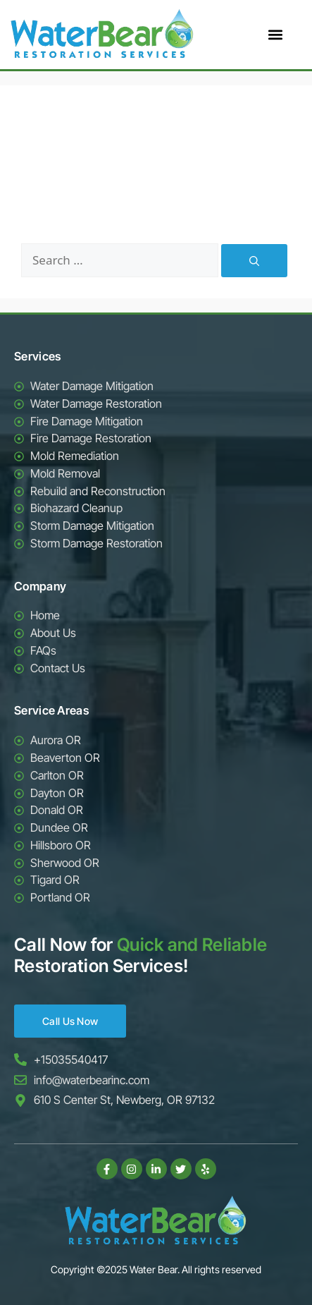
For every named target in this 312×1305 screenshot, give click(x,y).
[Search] (254, 260)
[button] (275, 35)
